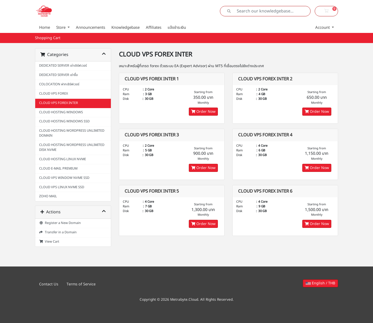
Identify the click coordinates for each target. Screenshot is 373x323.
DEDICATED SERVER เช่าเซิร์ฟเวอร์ (63, 65)
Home (44, 28)
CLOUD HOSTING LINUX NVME (62, 159)
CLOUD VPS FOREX (53, 93)
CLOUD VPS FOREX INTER (58, 103)
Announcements (90, 28)
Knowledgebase (125, 28)
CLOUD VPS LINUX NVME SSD (61, 187)
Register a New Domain (60, 223)
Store (61, 28)
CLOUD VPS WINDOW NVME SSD (64, 177)
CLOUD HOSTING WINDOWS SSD (64, 121)
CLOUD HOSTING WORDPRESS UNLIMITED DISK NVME (71, 147)
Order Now (203, 111)
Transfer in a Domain (58, 232)
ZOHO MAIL (48, 196)
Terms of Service (81, 284)
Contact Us (48, 284)
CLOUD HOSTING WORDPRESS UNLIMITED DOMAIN (71, 133)
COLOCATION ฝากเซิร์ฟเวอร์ (59, 84)
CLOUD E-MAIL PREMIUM (58, 168)
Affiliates (153, 28)
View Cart (49, 241)
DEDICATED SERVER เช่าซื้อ (58, 75)
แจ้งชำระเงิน (177, 28)
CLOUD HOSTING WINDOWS (61, 112)
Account (323, 28)
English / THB (320, 283)
